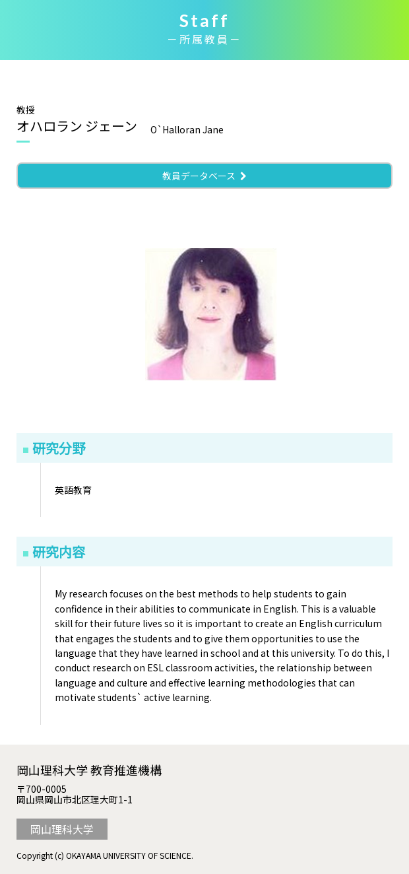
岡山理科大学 (62, 829)
